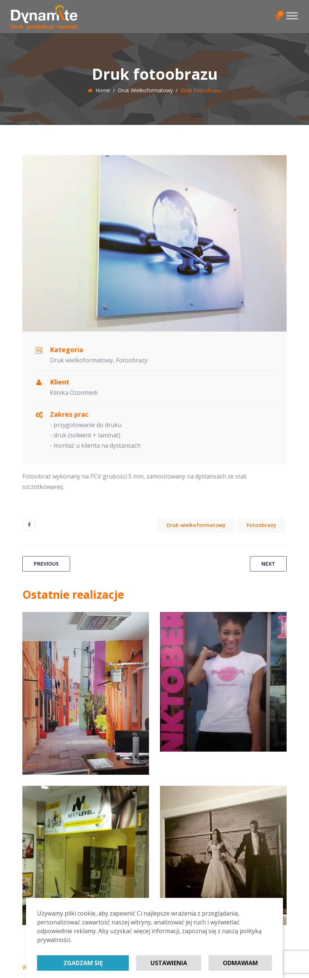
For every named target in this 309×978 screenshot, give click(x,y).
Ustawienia (168, 963)
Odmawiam (240, 963)
